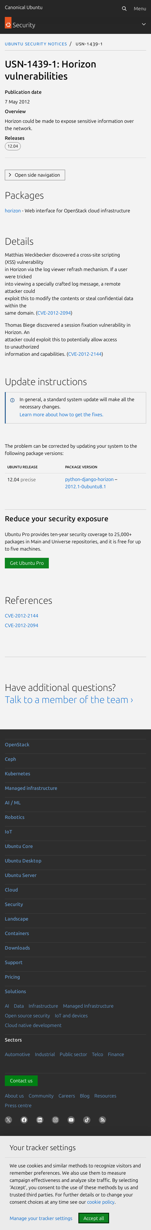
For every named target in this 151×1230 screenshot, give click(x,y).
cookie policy (101, 1202)
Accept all (93, 1218)
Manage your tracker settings (41, 1218)
